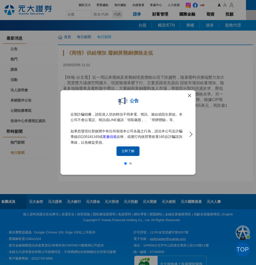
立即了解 (128, 151)
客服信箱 (110, 137)
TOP (242, 249)
